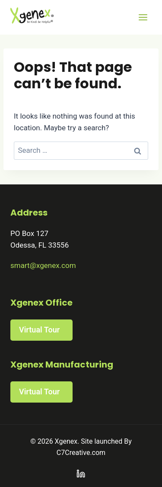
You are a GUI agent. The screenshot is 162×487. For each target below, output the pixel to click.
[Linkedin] (81, 474)
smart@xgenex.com (43, 265)
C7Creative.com (81, 452)
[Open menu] (143, 17)
